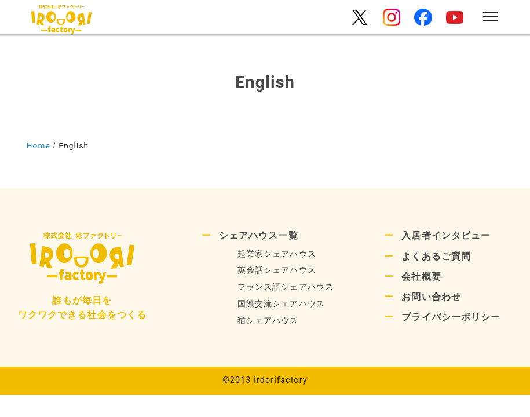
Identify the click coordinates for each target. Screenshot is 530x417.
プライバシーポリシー (450, 317)
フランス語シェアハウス (285, 287)
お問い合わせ (431, 296)
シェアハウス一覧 (258, 235)
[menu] (490, 18)
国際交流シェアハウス (281, 304)
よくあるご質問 (436, 256)
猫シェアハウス (268, 320)
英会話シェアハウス (276, 270)
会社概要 (421, 276)
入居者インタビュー (446, 235)
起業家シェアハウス (276, 254)
